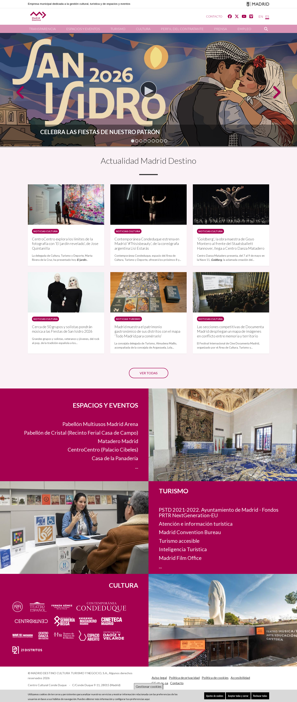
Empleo (244, 29)
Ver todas (149, 368)
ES (267, 16)
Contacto (214, 16)
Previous (20, 95)
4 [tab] (145, 141)
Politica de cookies (215, 673)
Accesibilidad (240, 673)
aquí (147, 699)
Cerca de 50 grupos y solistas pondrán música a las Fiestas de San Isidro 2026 (62, 326)
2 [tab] (136, 141)
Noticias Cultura (44, 230)
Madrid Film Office (180, 553)
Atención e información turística (196, 519)
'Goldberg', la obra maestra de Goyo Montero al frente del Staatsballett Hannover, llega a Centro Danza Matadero (230, 242)
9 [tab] (165, 141)
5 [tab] (149, 141)
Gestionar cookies (148, 686)
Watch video (145, 97)
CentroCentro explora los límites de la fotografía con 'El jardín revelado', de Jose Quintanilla (65, 242)
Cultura (143, 29)
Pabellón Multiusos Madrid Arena (100, 424)
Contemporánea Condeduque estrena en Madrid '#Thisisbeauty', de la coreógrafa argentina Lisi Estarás (146, 242)
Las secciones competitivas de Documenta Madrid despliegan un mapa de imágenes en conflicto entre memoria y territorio (230, 328)
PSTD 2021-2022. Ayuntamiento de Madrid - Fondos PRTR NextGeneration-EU (218, 507)
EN (260, 16)
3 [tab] (141, 141)
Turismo (118, 29)
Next (276, 95)
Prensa (220, 29)
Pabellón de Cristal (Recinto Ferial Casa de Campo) (81, 432)
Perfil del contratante (182, 29)
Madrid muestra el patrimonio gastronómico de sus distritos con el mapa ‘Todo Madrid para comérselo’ (147, 328)
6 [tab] (153, 141)
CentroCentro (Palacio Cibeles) (103, 449)
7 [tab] (157, 141)
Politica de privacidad (184, 673)
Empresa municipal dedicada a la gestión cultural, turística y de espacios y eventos (79, 3)
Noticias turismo (127, 317)
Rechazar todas (261, 695)
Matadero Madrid (118, 441)
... (136, 466)
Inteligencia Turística (183, 544)
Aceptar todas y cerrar (241, 695)
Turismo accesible (179, 536)
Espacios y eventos (83, 29)
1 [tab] (132, 141)
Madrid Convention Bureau (190, 527)
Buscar (266, 29)
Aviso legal (159, 673)
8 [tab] (161, 141)
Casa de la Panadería (115, 458)
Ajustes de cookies (219, 695)
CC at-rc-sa (160, 678)
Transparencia (42, 29)
